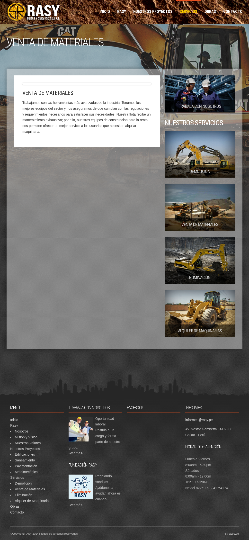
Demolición (23, 483)
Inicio (14, 420)
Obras (14, 506)
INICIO (105, 11)
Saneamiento (25, 460)
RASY (121, 11)
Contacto (17, 512)
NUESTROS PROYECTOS (152, 11)
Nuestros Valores (28, 443)
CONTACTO (232, 11)
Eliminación (23, 495)
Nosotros (21, 431)
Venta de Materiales (30, 489)
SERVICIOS (188, 11)
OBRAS (210, 11)
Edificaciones (25, 454)
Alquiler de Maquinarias (32, 501)
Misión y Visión (26, 437)
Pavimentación (26, 466)
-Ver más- (76, 453)
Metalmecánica (26, 472)
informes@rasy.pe (199, 420)
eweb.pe (234, 533)
